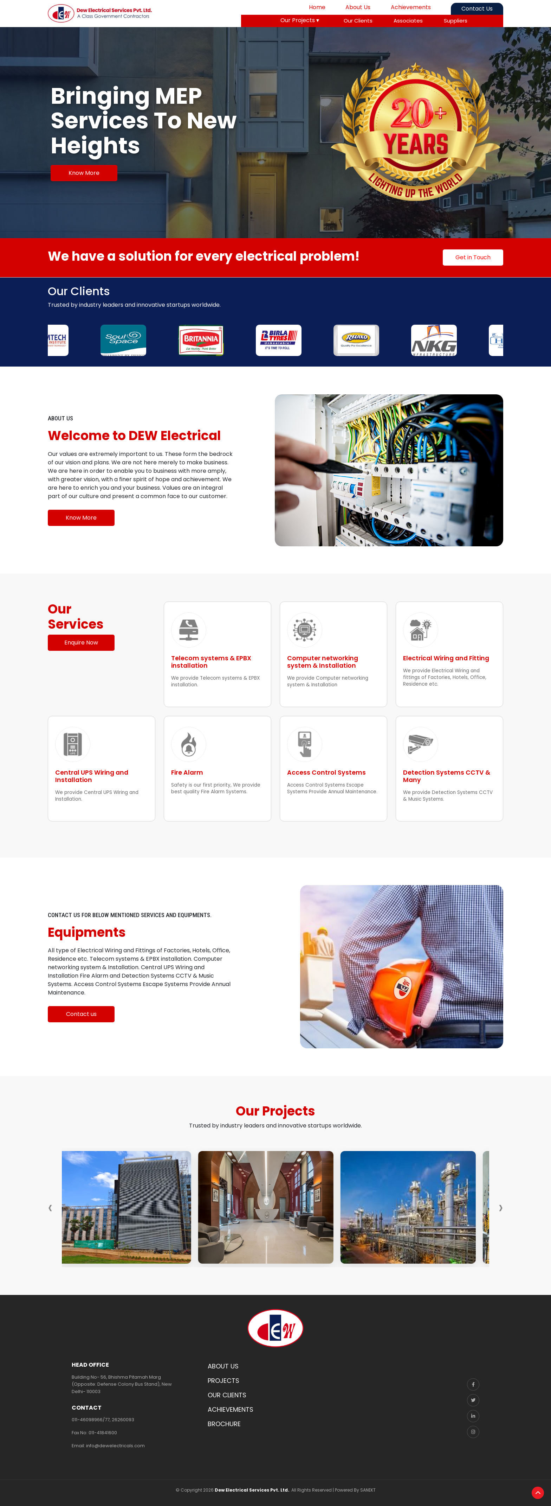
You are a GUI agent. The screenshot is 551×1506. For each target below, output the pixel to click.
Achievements (411, 7)
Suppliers (455, 20)
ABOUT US (223, 1366)
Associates (408, 20)
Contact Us (477, 9)
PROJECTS (223, 1380)
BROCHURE (224, 1423)
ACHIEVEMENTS (230, 1409)
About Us (357, 7)
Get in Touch (473, 257)
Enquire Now (81, 642)
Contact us (81, 1014)
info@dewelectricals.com (115, 1445)
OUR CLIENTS (227, 1395)
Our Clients (358, 20)
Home (317, 7)
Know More (84, 173)
